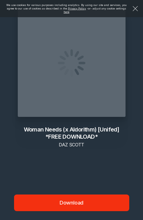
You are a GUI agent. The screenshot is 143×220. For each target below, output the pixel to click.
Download (72, 203)
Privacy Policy (77, 8)
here (66, 11)
